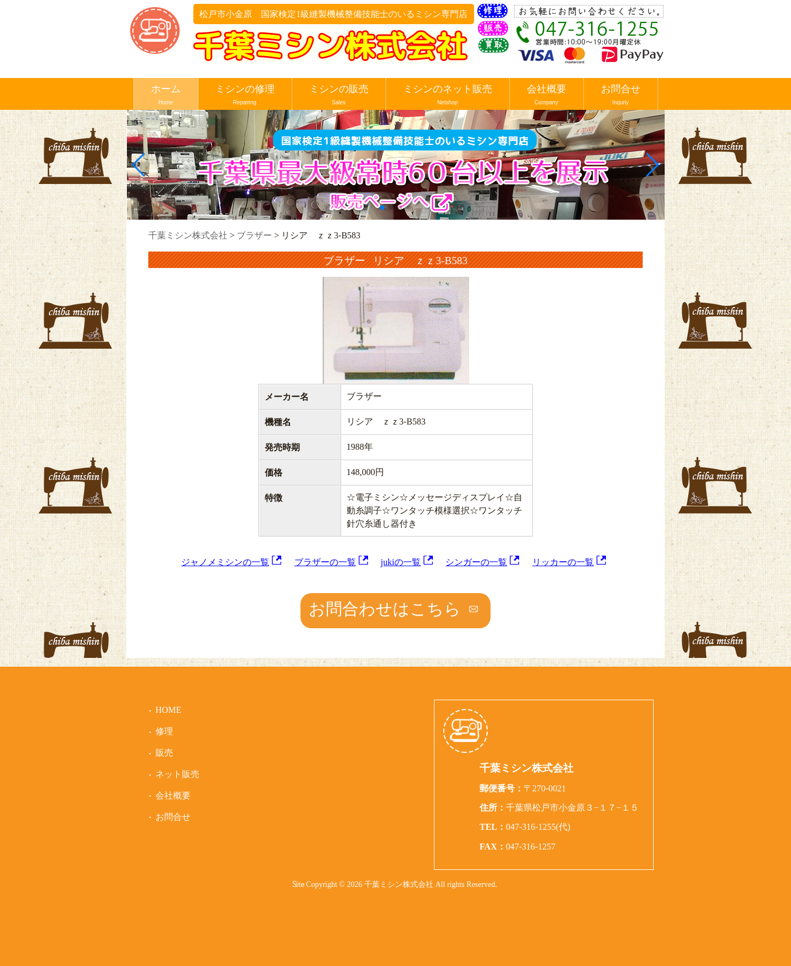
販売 (164, 752)
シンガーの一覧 (476, 562)
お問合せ (620, 95)
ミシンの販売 (339, 95)
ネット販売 (177, 774)
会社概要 (546, 95)
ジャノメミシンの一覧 (225, 562)
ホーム (166, 95)
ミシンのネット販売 (447, 95)
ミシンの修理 (245, 95)
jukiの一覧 (401, 562)
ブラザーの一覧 (325, 562)
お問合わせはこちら (385, 609)
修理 (164, 731)
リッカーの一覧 (563, 562)
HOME (168, 709)
